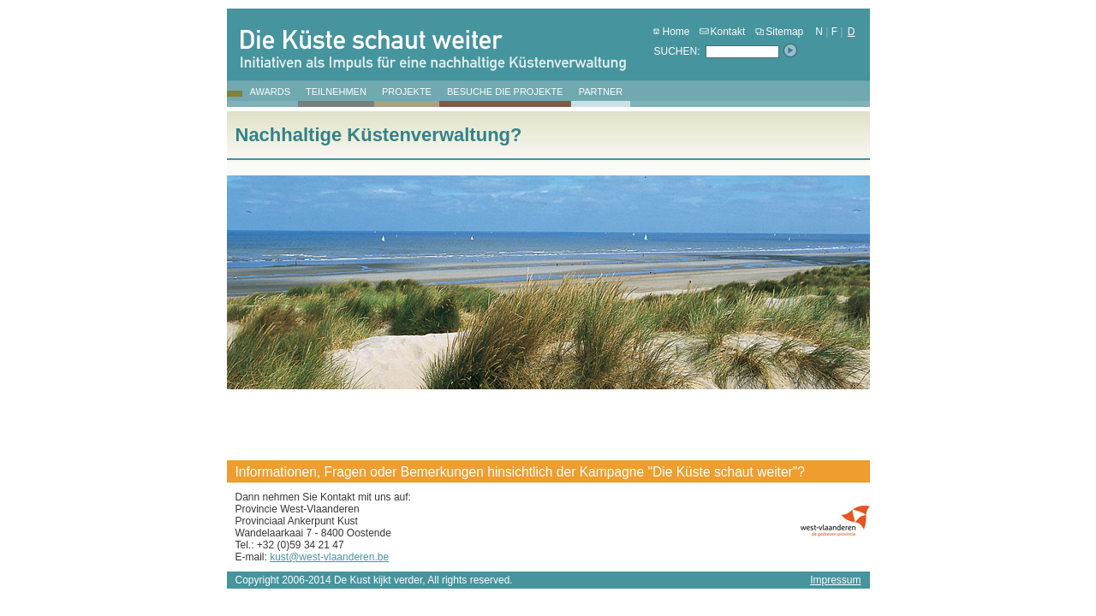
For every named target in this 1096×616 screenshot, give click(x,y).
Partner (601, 91)
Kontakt (722, 32)
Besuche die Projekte (505, 91)
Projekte (407, 91)
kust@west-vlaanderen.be (329, 557)
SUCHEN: (677, 51)
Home (670, 32)
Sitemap (778, 32)
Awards (270, 91)
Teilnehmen (336, 91)
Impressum (835, 580)
